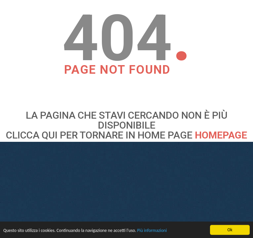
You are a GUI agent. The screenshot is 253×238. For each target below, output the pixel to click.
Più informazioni (152, 231)
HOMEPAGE (221, 135)
